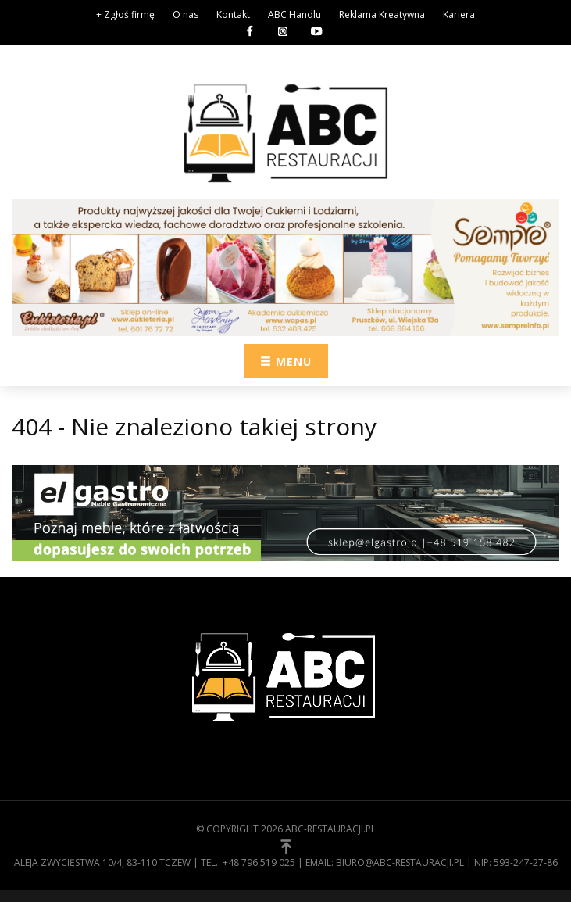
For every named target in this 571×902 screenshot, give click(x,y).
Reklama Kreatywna (382, 14)
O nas (185, 14)
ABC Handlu (294, 14)
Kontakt (233, 14)
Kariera (459, 14)
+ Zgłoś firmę (125, 14)
